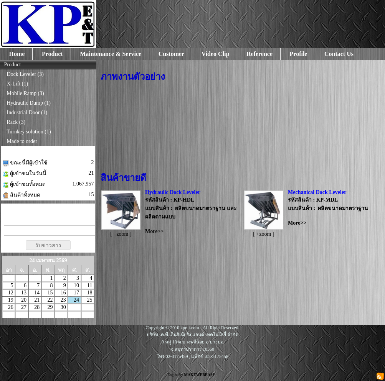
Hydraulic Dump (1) (29, 103)
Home (17, 54)
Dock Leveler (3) (25, 74)
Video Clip (216, 54)
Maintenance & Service (110, 54)
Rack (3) (16, 122)
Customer (172, 54)
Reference (259, 54)
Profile (298, 54)
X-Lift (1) (17, 84)
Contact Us (339, 54)
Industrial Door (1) (27, 112)
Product (52, 54)
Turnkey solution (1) (29, 132)
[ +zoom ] (120, 234)
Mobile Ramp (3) (25, 93)
